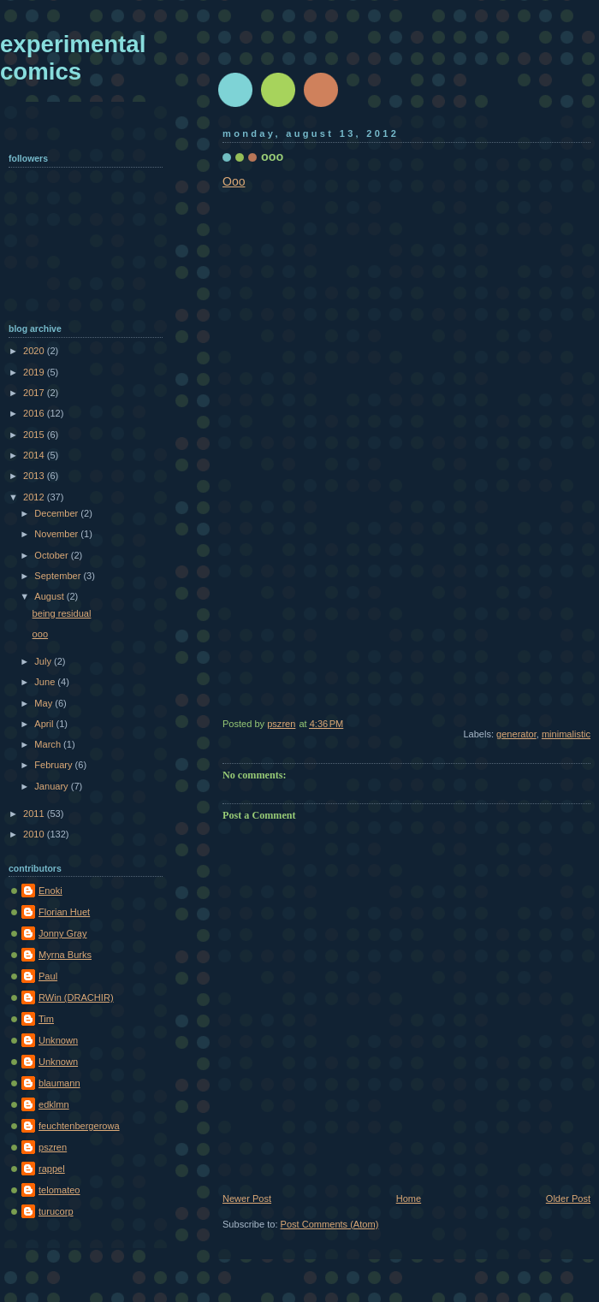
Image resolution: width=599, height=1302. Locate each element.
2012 (35, 497)
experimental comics (72, 58)
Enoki (50, 890)
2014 (35, 455)
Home (408, 1198)
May (44, 703)
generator (516, 734)
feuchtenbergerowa (79, 1126)
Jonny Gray (63, 933)
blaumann (59, 1083)
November (57, 534)
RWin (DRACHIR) (76, 997)
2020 (35, 351)
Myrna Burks (65, 955)
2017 (35, 393)
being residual (62, 613)
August (50, 596)
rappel (52, 1168)
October (52, 555)
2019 (35, 372)
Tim (46, 1019)
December (57, 513)
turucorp (56, 1211)
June (45, 682)
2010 (35, 834)
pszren (53, 1147)
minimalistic (566, 734)
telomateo (59, 1190)
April (45, 724)
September (58, 576)
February (54, 765)
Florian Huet (64, 912)
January (52, 786)
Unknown (58, 1040)
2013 (35, 475)
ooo (40, 634)
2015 (35, 434)
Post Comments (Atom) (330, 1224)
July (44, 661)
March (48, 744)
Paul (48, 976)
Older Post (568, 1198)
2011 (35, 813)
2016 (35, 413)
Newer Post (246, 1198)
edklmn (54, 1104)
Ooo (233, 181)
